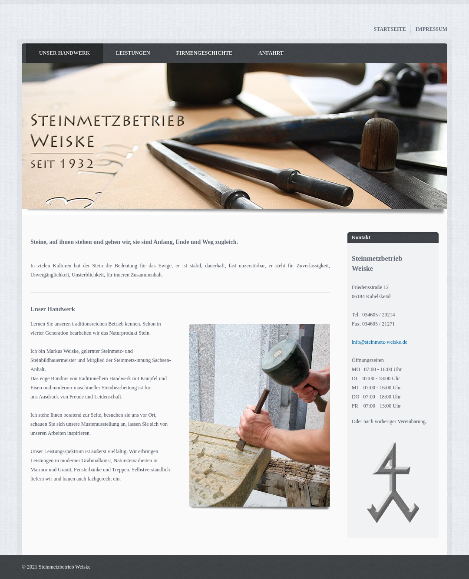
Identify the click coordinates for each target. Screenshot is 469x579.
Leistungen (133, 53)
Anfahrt (271, 53)
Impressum (431, 29)
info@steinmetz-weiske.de (379, 342)
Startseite (390, 29)
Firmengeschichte (204, 53)
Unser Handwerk (64, 53)
